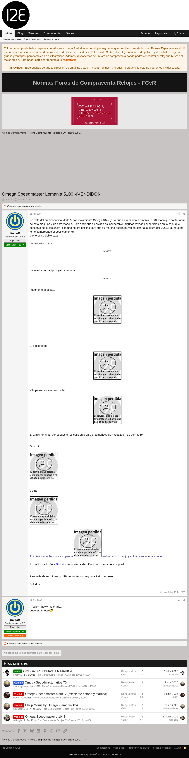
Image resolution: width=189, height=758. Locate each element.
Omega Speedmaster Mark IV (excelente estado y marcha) (66, 694)
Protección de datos (138, 747)
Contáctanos (103, 747)
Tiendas (33, 33)
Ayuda (177, 747)
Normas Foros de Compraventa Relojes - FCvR (94, 83)
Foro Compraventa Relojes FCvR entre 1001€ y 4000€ (64, 675)
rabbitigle (17, 720)
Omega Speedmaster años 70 (46, 682)
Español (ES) (11, 747)
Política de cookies (161, 747)
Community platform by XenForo (94, 755)
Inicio (8, 33)
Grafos (70, 33)
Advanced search (53, 39)
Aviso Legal (119, 747)
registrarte (69, 59)
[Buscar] (179, 33)
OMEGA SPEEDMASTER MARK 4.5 (49, 671)
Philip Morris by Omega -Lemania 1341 (52, 705)
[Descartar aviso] (183, 48)
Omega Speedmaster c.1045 (45, 716)
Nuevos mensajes (11, 39)
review (107, 251)
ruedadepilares (20, 686)
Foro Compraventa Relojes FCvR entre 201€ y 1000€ (69, 709)
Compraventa (52, 33)
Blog (20, 33)
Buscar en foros (32, 39)
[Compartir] (179, 214)
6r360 (16, 697)
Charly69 (17, 675)
